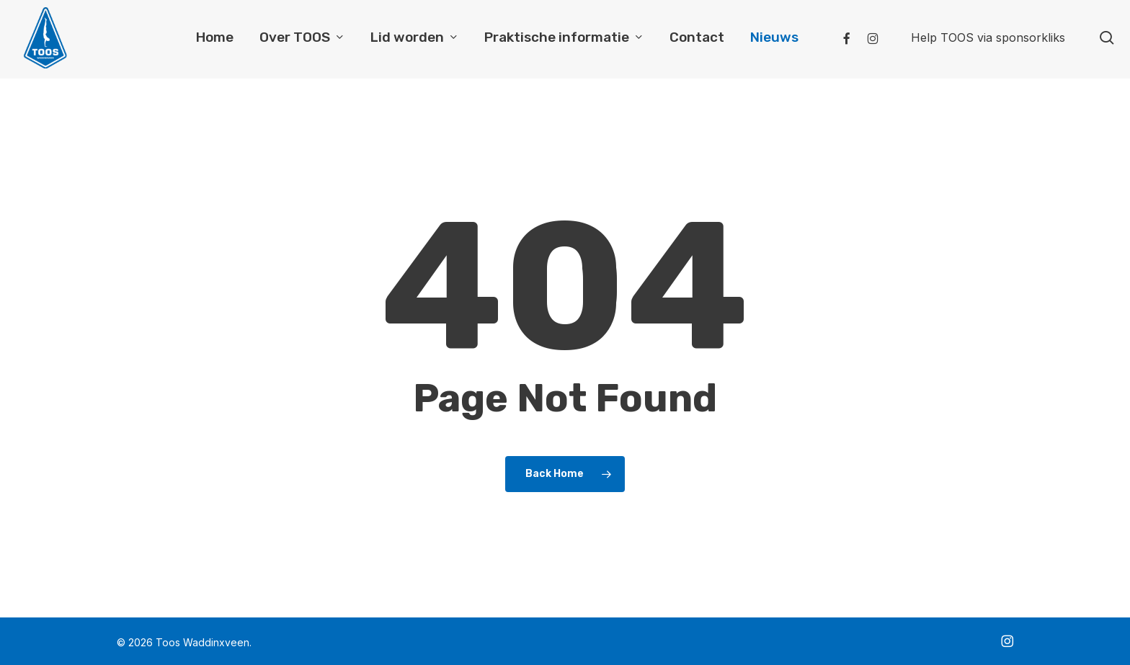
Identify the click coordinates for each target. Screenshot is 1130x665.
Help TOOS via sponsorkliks (988, 39)
